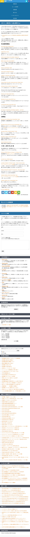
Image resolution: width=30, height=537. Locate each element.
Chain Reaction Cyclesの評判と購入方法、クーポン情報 (12, 406)
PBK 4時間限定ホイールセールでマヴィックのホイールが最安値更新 (14, 478)
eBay (3, 289)
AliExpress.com (5, 286)
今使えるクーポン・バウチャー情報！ (8, 314)
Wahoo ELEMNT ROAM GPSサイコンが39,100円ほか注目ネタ (13, 501)
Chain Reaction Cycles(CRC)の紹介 (8, 405)
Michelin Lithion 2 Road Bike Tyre (8, 136)
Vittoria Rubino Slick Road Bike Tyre (9, 175)
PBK (5, 127)
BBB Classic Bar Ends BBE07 (7, 60)
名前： (2, 227)
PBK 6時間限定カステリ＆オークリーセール (10, 476)
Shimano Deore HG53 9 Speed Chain (9, 86)
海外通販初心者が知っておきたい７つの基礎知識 (11, 358)
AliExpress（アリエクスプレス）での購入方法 (10, 427)
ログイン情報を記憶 (6, 237)
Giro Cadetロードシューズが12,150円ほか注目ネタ (11, 490)
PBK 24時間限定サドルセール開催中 (8, 482)
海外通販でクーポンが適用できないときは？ (10, 387)
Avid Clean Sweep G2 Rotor (7, 71)
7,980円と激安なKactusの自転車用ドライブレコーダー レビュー (14, 518)
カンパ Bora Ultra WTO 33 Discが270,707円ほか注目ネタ (12, 495)
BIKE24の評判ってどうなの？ (7, 421)
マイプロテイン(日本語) (6, 279)
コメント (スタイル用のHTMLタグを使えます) (10, 238)
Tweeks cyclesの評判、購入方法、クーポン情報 (11, 452)
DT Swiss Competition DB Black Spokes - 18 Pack (12, 109)
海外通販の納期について (6, 379)
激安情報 (15, 18)
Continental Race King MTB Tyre (8, 104)
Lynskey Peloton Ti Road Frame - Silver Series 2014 (12, 162)
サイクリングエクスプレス (12, 127)
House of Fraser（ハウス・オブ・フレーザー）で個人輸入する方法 (14, 439)
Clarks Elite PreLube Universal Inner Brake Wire (12, 82)
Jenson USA (4, 273)
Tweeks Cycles (5, 263)
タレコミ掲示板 (15, 6)
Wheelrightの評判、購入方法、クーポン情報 (10, 455)
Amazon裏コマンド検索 (5, 318)
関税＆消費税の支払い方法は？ (7, 363)
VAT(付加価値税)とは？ (6, 373)
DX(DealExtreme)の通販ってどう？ (8, 418)
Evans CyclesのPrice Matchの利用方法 (9, 413)
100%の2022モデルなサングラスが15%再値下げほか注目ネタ (13, 503)
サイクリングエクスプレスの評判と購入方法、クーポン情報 (13, 432)
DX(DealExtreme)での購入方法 (7, 419)
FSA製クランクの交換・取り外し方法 (9, 516)
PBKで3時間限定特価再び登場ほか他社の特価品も (11, 473)
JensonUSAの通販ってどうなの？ (8, 414)
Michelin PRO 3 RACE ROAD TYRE (9, 131)
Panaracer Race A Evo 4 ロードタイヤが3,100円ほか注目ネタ (13, 491)
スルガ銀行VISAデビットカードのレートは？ (10, 371)
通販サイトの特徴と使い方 (6, 394)
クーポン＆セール (15, 15)
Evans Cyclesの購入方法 (6, 411)
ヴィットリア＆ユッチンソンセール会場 (9, 176)
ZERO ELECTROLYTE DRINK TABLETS (10, 57)
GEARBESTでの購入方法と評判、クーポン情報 (11, 449)
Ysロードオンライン (5, 292)
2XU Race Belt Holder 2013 (7, 46)
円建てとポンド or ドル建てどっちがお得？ (10, 377)
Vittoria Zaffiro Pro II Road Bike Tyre (9, 180)
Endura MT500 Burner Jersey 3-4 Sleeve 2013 (11, 152)
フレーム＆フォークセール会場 (7, 164)
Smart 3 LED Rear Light (6, 67)
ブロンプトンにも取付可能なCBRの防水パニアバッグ (12, 515)
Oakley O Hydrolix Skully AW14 (8, 75)
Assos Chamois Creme (6, 142)
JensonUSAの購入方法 (6, 416)
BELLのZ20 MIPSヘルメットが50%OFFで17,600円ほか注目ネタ (14, 493)
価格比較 (15, 3)
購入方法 (15, 12)
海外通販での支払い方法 (6, 364)
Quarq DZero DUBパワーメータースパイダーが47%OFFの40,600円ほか (15, 496)
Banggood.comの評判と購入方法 (8, 440)
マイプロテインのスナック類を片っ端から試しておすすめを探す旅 (14, 510)
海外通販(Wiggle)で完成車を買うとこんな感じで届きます (12, 381)
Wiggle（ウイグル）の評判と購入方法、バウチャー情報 (12, 398)
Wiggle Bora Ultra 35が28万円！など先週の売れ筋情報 (17, 205)
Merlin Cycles (4, 259)
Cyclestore (4, 269)
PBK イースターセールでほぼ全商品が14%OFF (10, 470)
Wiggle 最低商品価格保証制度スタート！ (9, 403)
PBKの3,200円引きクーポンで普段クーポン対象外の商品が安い (13, 475)
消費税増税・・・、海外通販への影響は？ (10, 386)
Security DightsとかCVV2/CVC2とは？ (9, 374)
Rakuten (3, 297)
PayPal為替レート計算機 (5, 328)
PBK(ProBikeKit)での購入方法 (7, 431)
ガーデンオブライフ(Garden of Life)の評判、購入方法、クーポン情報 (14, 459)
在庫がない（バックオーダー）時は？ (9, 368)
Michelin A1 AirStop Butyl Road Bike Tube (10, 119)
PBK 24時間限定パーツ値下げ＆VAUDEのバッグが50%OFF (13, 471)
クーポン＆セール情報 (5, 463)
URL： (2, 234)
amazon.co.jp (4, 295)
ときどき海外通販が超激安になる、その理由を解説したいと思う (14, 390)
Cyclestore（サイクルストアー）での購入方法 (10, 429)
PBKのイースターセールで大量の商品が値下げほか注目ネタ (13, 465)
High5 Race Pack (5, 51)
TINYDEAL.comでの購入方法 (7, 444)
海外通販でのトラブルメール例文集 (8, 376)
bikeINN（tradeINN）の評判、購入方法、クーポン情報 (12, 453)
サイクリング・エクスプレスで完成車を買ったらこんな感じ (13, 434)
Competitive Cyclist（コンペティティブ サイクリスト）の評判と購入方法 (15, 437)
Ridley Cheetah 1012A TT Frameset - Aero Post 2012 (13, 169)
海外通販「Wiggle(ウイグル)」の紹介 (9, 396)
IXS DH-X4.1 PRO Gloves (7, 159)
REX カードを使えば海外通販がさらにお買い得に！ (11, 384)
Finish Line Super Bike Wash (7, 93)
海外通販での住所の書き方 (7, 366)
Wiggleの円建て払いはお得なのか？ (8, 401)
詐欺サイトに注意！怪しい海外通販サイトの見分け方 (12, 382)
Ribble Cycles (4, 277)
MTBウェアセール (10, 153)
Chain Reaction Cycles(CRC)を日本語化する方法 (11, 408)
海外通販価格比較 (4, 302)
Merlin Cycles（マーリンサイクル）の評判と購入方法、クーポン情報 (14, 426)
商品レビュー (3, 506)
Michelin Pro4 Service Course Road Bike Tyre (11, 124)
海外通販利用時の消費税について (8, 361)
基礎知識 (15, 9)
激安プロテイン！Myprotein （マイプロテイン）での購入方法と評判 (14, 447)
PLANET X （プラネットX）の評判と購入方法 (10, 445)
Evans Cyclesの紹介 (5, 409)
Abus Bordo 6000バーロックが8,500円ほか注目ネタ (11, 488)
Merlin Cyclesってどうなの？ (7, 424)
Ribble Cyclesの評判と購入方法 (8, 442)
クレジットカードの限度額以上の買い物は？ (10, 369)
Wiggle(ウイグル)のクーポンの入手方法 (9, 400)
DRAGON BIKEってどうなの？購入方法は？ (10, 450)
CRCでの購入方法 (5, 189)
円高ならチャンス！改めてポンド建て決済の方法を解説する (13, 389)
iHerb (3, 282)
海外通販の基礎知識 (5, 355)
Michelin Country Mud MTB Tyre (8, 99)
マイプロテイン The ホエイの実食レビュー (10, 509)
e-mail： (2, 230)
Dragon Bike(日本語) (6, 266)
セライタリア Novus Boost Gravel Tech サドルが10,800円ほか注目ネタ (15, 498)
